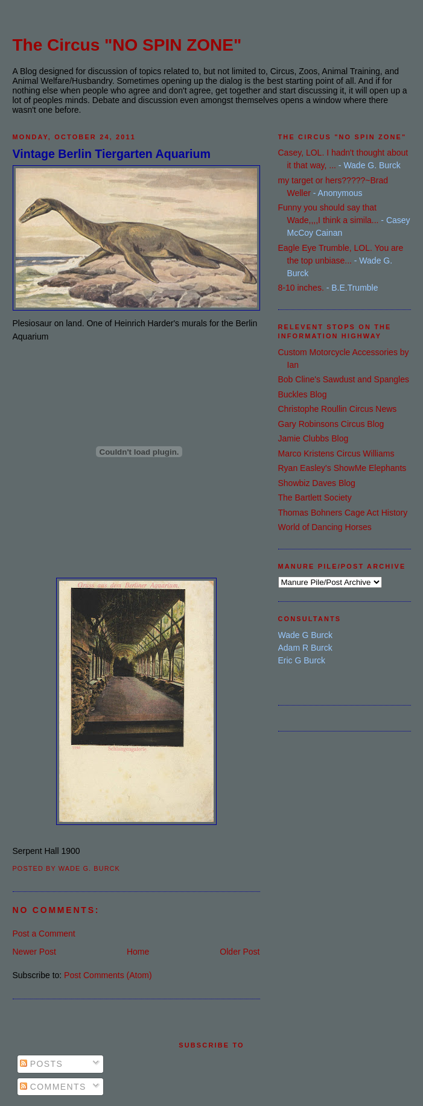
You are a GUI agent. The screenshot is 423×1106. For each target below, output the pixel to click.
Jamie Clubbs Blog (313, 438)
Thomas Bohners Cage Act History (343, 512)
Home (138, 951)
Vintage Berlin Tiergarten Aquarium (112, 153)
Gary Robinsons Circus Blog (331, 424)
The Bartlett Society (315, 497)
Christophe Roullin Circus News (337, 409)
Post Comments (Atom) (107, 975)
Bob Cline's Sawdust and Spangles (343, 379)
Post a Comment (44, 933)
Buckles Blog (302, 394)
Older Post (239, 951)
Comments (53, 1087)
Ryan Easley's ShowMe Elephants (342, 468)
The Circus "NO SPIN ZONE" (127, 45)
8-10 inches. (301, 287)
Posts (41, 1064)
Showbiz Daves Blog (316, 483)
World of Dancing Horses (325, 527)
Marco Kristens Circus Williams (336, 453)
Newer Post (34, 951)
